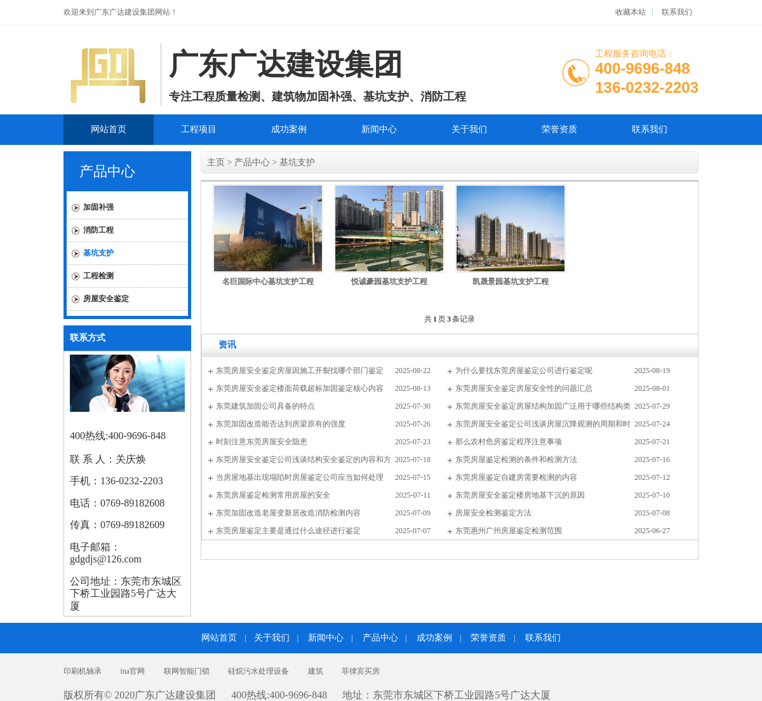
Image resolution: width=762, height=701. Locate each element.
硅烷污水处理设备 (258, 671)
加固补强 (98, 207)
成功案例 (289, 129)
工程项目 (199, 129)
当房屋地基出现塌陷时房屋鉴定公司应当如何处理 (300, 477)
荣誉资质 (559, 129)
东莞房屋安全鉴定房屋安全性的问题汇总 (523, 388)
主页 (216, 162)
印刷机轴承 (83, 671)
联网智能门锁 (187, 671)
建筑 (315, 671)
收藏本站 (630, 12)
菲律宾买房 (361, 671)
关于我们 (469, 129)
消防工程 (98, 230)
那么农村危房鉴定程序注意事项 (508, 441)
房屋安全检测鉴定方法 (493, 512)
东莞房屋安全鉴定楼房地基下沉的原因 (520, 495)
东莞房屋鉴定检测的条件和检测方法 (516, 459)
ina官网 (133, 671)
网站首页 (108, 129)
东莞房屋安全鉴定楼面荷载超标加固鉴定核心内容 (300, 388)
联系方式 (87, 338)
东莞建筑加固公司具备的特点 (265, 406)
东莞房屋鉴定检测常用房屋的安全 (273, 495)
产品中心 (107, 171)
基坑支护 (98, 252)
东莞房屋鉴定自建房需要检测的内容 (516, 477)
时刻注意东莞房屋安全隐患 (261, 441)
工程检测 (98, 275)
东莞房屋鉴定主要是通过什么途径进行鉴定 (288, 530)
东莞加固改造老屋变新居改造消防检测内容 (288, 512)
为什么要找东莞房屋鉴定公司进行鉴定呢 (523, 370)
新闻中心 (379, 129)
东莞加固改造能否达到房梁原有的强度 (280, 423)
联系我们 (676, 12)
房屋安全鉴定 (106, 298)
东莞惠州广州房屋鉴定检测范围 (508, 530)
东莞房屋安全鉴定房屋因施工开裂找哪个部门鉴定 (300, 370)
